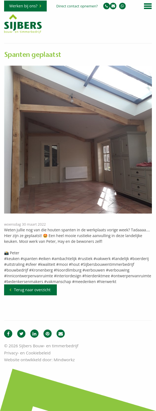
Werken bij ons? (23, 5)
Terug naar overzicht (32, 289)
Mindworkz (64, 359)
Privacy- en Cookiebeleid (27, 352)
